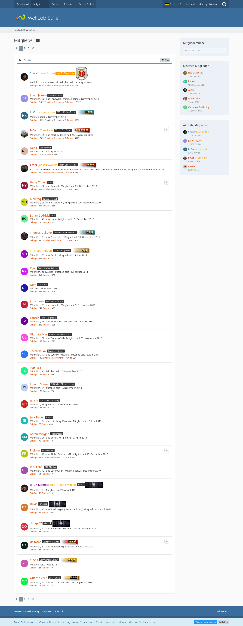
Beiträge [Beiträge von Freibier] (34, 457)
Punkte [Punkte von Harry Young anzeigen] (69, 189)
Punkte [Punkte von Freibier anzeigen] (68, 457)
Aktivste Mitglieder (195, 125)
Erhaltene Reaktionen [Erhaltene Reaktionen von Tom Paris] (54, 138)
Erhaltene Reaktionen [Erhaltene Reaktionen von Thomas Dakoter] (52, 240)
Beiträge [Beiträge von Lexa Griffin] (34, 85)
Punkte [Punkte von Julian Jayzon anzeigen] (70, 102)
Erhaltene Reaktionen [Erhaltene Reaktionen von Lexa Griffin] (54, 85)
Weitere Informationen (205, 622)
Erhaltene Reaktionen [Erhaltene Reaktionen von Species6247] (52, 357)
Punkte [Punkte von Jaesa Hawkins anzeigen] (69, 172)
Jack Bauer (37, 417)
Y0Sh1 (34, 560)
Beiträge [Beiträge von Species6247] (34, 357)
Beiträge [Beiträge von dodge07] (34, 531)
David (34, 504)
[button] (173, 4)
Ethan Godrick (39, 215)
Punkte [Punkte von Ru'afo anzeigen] (46, 407)
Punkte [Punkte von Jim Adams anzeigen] (46, 308)
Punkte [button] (27, 60)
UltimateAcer (38, 334)
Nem (33, 285)
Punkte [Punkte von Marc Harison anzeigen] (46, 258)
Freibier (35, 450)
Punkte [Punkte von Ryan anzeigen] (46, 275)
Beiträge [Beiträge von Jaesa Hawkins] (34, 172)
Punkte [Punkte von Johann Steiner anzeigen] (46, 391)
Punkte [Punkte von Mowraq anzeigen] (46, 205)
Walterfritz (194, 98)
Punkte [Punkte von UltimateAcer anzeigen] (46, 341)
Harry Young (38, 182)
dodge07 (36, 523)
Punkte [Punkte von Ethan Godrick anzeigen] (46, 222)
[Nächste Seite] (33, 48)
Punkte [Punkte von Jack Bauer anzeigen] (45, 424)
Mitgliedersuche (194, 43)
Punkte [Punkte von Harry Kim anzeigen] (70, 120)
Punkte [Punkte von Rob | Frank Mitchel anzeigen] (45, 493)
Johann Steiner (40, 384)
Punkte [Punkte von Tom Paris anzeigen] (70, 138)
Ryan (33, 268)
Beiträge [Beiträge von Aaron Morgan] (34, 440)
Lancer (34, 318)
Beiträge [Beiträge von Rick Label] (34, 474)
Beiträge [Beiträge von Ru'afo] (34, 407)
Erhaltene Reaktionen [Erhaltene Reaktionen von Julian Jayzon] (54, 102)
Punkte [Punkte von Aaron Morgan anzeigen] (45, 440)
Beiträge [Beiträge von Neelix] (34, 154)
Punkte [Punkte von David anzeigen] (45, 512)
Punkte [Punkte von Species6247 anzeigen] (69, 357)
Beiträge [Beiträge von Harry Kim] (34, 120)
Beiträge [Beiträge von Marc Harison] (34, 258)
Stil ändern (223, 611)
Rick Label (36, 467)
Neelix (34, 148)
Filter (165, 60)
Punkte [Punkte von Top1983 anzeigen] (46, 374)
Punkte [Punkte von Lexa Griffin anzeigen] (70, 85)
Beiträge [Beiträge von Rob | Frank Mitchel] (34, 493)
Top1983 (35, 367)
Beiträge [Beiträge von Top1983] (34, 374)
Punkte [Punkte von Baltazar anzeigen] (45, 549)
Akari (191, 89)
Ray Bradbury (195, 72)
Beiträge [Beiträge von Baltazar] (34, 549)
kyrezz (191, 81)
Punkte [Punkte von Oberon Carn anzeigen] (45, 585)
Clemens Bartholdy (198, 107)
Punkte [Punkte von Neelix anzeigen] (48, 154)
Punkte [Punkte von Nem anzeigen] (46, 291)
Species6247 (38, 351)
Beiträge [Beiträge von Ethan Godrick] (34, 222)
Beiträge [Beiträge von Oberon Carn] (34, 585)
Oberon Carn (38, 578)
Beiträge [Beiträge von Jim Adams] (34, 308)
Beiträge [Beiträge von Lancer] (34, 324)
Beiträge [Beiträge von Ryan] (34, 275)
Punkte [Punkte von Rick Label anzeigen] (45, 474)
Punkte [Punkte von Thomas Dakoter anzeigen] (69, 240)
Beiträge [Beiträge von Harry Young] (34, 189)
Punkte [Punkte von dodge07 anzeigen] (45, 531)
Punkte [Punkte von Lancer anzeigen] (46, 324)
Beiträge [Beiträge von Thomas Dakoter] (34, 240)
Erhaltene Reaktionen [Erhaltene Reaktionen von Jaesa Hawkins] (52, 172)
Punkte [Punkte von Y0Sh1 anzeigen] (45, 567)
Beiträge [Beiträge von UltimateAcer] (34, 341)
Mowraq (35, 199)
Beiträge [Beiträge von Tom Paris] (34, 138)
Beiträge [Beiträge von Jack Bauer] (34, 424)
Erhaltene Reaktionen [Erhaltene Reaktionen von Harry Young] (52, 189)
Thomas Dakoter (41, 232)
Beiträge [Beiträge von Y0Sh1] (34, 567)
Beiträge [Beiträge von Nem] (34, 291)
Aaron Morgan (39, 434)
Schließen (223, 622)
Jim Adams (37, 301)
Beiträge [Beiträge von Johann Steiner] (34, 391)
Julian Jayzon (38, 95)
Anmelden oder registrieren (201, 4)
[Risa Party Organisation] (121, 17)
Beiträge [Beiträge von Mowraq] (34, 205)
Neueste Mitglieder (196, 66)
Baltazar (35, 542)
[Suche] (224, 4)
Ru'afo (34, 401)
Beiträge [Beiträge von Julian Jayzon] (34, 102)
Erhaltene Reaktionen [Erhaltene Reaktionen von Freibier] (51, 457)
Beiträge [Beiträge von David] (34, 512)
